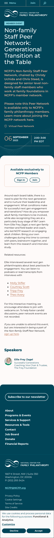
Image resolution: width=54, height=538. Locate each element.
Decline (14, 530)
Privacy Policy (12, 495)
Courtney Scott (19, 287)
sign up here (11, 334)
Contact (10, 429)
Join (34, 180)
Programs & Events (18, 415)
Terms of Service (13, 503)
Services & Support (17, 420)
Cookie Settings (13, 499)
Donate (10, 439)
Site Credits (11, 507)
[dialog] (27, 524)
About (9, 410)
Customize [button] (8, 524)
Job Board (12, 434)
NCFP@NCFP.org (15, 488)
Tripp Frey (16, 290)
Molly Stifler (17, 283)
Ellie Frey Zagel (23, 359)
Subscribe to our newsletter (26, 396)
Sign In (21, 180)
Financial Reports (17, 443)
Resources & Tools (17, 424)
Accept (39, 530)
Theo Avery (17, 294)
